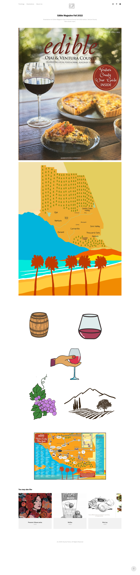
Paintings (21, 4)
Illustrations (30, 4)
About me (39, 4)
